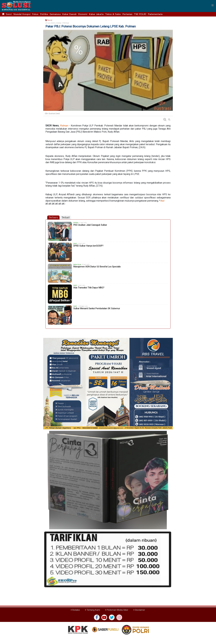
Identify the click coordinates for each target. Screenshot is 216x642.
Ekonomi (82, 14)
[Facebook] (97, 617)
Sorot (9, 14)
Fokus (35, 14)
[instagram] (119, 617)
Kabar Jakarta (96, 14)
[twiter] (112, 617)
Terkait (66, 217)
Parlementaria (155, 14)
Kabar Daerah (69, 14)
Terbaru (53, 217)
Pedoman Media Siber (116, 610)
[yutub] (104, 617)
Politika (44, 14)
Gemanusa (55, 14)
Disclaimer (139, 610)
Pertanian (127, 14)
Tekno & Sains (113, 14)
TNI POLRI (140, 14)
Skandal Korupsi (21, 14)
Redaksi (75, 610)
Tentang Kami (92, 610)
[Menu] (213, 5)
